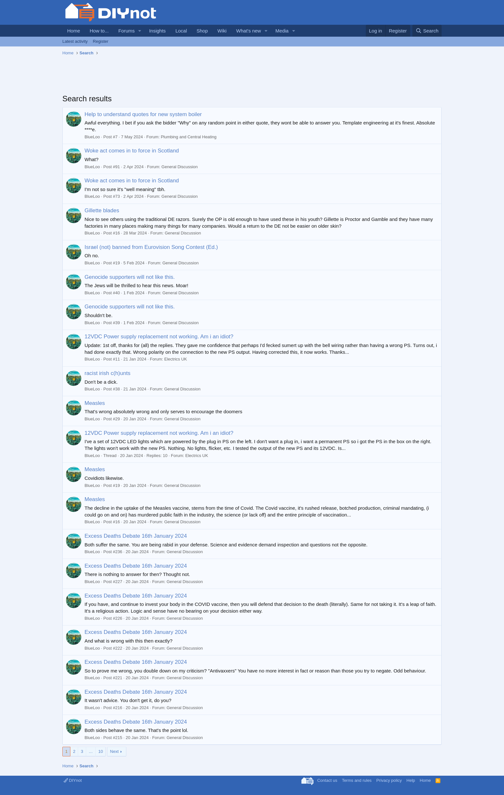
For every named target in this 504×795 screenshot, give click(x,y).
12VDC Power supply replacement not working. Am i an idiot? (159, 337)
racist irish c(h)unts (107, 373)
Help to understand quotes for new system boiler (143, 114)
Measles (95, 403)
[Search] (427, 31)
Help (411, 780)
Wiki (222, 30)
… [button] (91, 751)
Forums (126, 30)
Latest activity (75, 41)
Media (282, 30)
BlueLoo (92, 136)
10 (100, 751)
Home (73, 30)
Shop (202, 30)
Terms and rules (357, 780)
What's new (248, 30)
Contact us (327, 780)
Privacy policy (389, 780)
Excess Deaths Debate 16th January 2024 (136, 536)
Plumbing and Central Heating (188, 136)
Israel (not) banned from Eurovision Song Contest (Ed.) (151, 247)
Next (114, 751)
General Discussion (179, 166)
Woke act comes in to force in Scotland (132, 151)
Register (100, 41)
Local (181, 30)
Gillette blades (102, 210)
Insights (157, 30)
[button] (139, 31)
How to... (99, 30)
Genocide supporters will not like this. (130, 277)
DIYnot (73, 780)
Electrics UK (175, 359)
